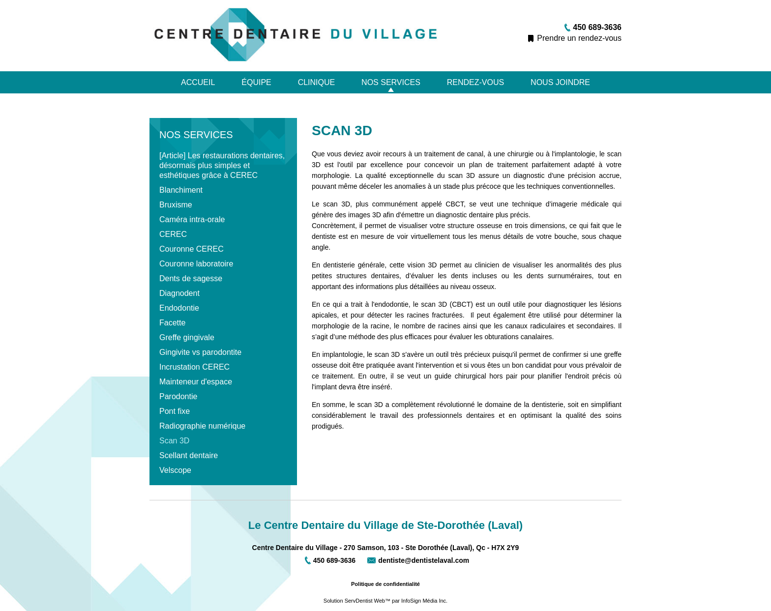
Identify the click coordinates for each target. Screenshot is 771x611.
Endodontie (179, 308)
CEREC (173, 234)
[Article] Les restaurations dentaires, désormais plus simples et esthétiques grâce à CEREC (222, 165)
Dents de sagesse (190, 278)
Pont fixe (174, 411)
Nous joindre (560, 82)
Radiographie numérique (202, 426)
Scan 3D (174, 440)
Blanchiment (181, 190)
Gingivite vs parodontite (200, 352)
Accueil (198, 82)
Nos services (390, 82)
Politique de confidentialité (385, 584)
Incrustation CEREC (194, 367)
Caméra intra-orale (192, 219)
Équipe (256, 82)
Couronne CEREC (191, 249)
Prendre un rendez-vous (579, 38)
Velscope (175, 470)
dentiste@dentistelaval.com (423, 560)
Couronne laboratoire (196, 264)
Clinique (316, 82)
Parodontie (178, 396)
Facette (172, 323)
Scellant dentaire (188, 455)
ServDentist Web (365, 601)
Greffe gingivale (186, 337)
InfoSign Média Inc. (424, 601)
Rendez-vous (475, 82)
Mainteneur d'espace (195, 382)
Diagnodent (179, 293)
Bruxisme (175, 205)
